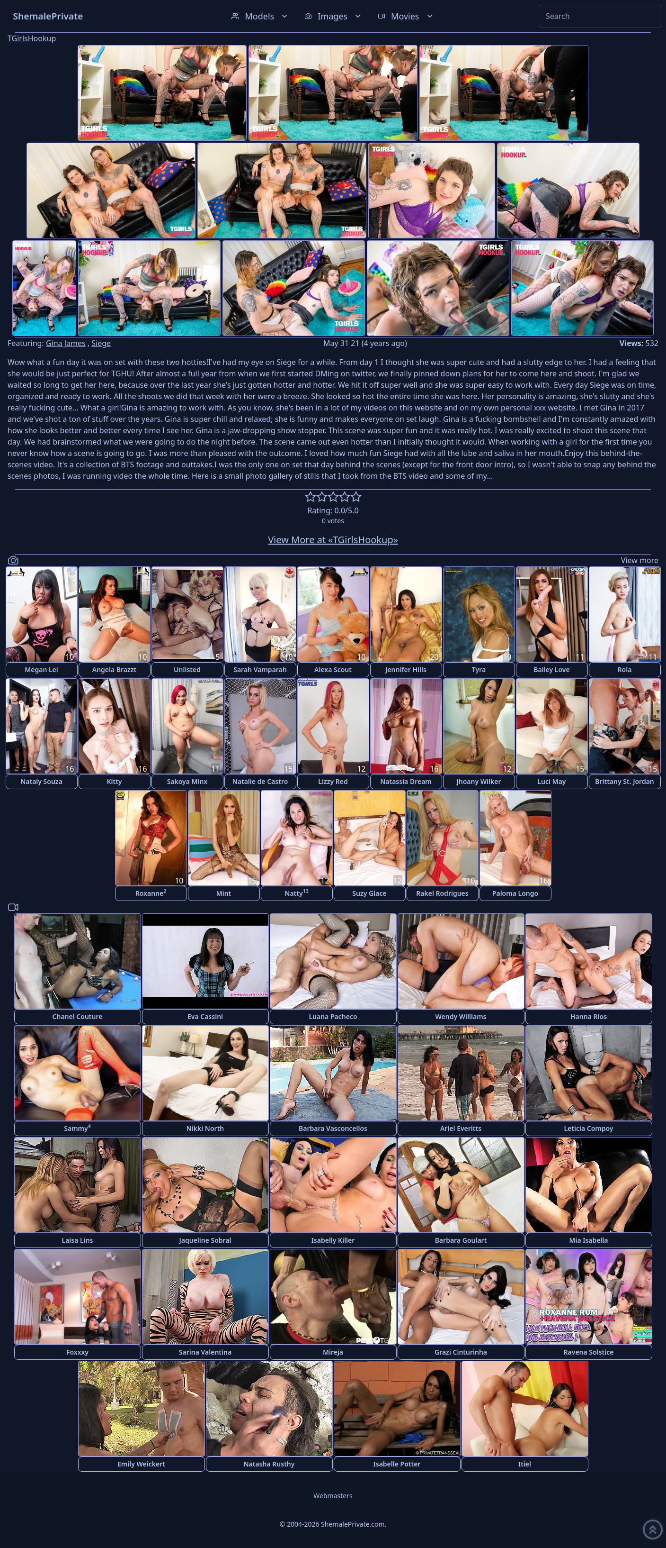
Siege (101, 343)
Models (260, 16)
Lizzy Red (332, 781)
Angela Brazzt (114, 669)
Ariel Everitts (460, 1128)
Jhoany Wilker (478, 781)
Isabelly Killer (333, 1240)
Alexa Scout (333, 669)
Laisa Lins (77, 1240)
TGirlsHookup (32, 38)
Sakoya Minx (187, 781)
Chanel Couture (78, 1016)
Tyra (479, 669)
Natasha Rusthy (269, 1463)
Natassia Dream (406, 781)
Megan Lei (41, 669)
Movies (406, 16)
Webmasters (332, 1495)
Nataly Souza (41, 781)
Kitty (114, 781)
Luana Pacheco (333, 1016)
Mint (223, 893)
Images (333, 16)
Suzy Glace (369, 893)
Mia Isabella (588, 1240)
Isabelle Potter (397, 1463)
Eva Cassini (205, 1016)
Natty (296, 893)
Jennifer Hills (405, 669)
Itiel (524, 1463)
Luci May (551, 781)
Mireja (333, 1352)
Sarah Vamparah (260, 669)
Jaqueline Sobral (205, 1240)
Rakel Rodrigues (442, 893)
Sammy (77, 1128)
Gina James (66, 343)
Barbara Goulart (461, 1240)
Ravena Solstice (589, 1352)
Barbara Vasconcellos (333, 1128)
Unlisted (187, 669)
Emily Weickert (141, 1463)
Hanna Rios (588, 1016)
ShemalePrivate (48, 15)
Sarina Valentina (205, 1352)
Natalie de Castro (260, 781)
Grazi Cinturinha (461, 1352)
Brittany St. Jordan (624, 781)
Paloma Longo (515, 893)
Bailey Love (551, 669)
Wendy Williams (461, 1016)
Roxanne (150, 893)
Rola (625, 669)
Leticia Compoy (588, 1128)
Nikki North (205, 1128)
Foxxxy (77, 1352)
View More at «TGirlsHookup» (333, 539)
